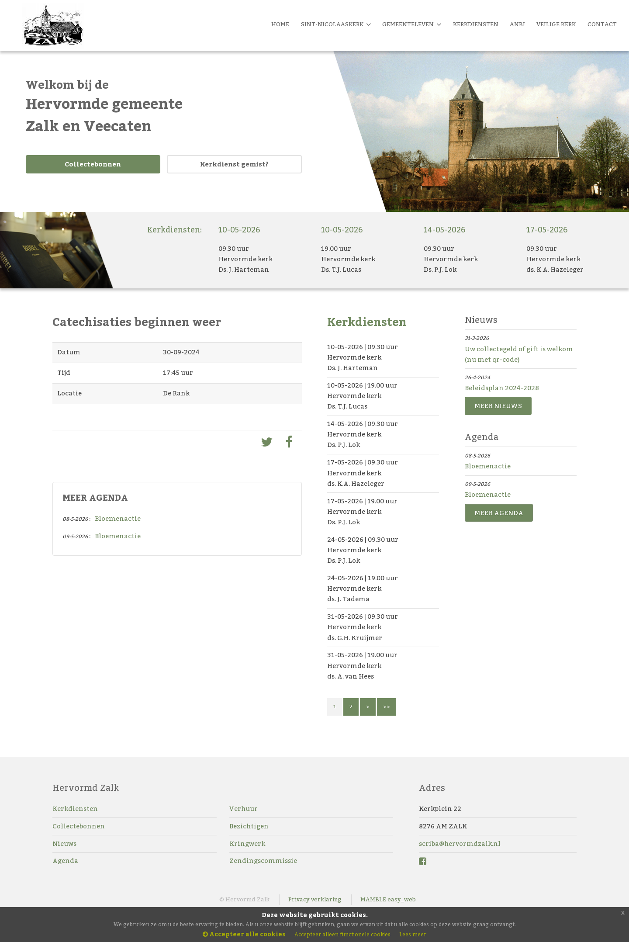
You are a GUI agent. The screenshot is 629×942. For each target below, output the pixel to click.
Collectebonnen (93, 164)
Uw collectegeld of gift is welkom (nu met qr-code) (519, 354)
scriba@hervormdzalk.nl (460, 844)
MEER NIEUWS (498, 406)
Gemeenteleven (411, 24)
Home (280, 24)
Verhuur (243, 809)
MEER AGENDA (498, 513)
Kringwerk (247, 844)
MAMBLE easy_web (388, 899)
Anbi (517, 24)
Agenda (65, 861)
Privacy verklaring (314, 899)
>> (386, 707)
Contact (602, 24)
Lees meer (412, 934)
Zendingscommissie (263, 861)
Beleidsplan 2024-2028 (502, 388)
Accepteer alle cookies (244, 934)
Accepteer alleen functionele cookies (342, 934)
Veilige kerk (556, 24)
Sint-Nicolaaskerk (336, 24)
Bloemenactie (118, 519)
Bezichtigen (249, 826)
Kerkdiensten (75, 809)
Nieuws (64, 844)
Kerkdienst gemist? (234, 164)
